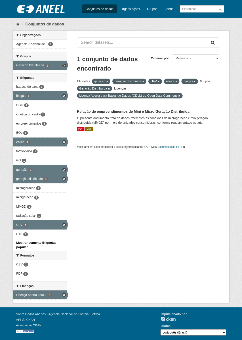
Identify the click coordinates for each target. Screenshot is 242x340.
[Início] (18, 24)
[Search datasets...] (142, 43)
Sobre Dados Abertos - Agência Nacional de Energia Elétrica (58, 314)
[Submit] (220, 8)
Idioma (165, 326)
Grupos (152, 9)
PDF (80, 129)
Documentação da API (171, 146)
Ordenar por (160, 58)
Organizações (130, 9)
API (148, 146)
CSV (89, 129)
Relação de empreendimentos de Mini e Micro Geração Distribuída (133, 111)
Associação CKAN (29, 325)
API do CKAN (25, 319)
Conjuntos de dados (100, 9)
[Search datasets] (202, 9)
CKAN (168, 319)
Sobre (168, 9)
